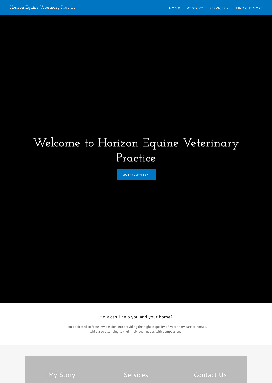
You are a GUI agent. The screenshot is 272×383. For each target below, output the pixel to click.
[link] (43, 7)
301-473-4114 (136, 175)
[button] (219, 8)
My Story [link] (194, 8)
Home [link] (174, 8)
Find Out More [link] (249, 8)
